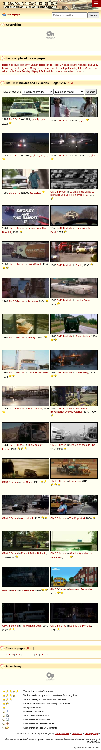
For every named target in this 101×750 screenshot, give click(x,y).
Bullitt (79, 265)
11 (32, 654)
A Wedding (82, 372)
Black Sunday (22, 71)
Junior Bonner (84, 300)
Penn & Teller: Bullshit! (33, 553)
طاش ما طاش (38, 119)
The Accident (49, 68)
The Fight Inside (67, 68)
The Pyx (32, 337)
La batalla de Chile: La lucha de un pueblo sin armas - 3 (72, 193)
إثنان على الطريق (39, 155)
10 (18, 119)
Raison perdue (10, 64)
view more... (76, 71)
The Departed (77, 518)
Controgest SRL (62, 733)
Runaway (33, 301)
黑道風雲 (25, 64)
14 (46, 654)
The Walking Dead (31, 625)
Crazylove (35, 68)
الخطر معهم (91, 155)
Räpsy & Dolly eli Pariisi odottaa (49, 71)
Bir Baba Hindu (68, 64)
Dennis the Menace (80, 625)
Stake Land (27, 590)
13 (41, 654)
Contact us (77, 733)
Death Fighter (21, 68)
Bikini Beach (34, 264)
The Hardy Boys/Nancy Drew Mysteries (68, 410)
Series (62, 444)
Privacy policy (91, 733)
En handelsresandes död (44, 64)
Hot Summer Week (38, 372)
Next (70, 83)
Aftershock (27, 518)
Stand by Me (83, 336)
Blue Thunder (35, 408)
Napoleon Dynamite (80, 589)
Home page (13, 14)
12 (37, 654)
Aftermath (8, 71)
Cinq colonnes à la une (82, 444)
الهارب (81, 120)
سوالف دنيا (35, 192)
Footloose (75, 481)
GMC (11, 119)
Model (62, 191)
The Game (27, 482)
